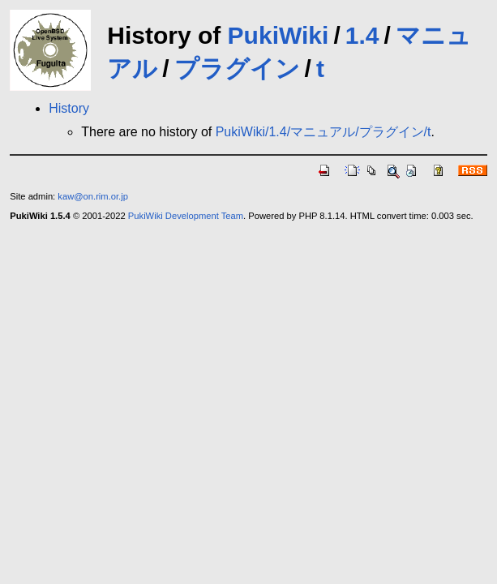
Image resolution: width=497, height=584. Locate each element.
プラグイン (237, 68)
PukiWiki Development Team (185, 216)
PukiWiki (278, 35)
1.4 (362, 35)
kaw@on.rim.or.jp (93, 196)
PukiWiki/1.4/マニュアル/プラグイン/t (323, 132)
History (69, 108)
